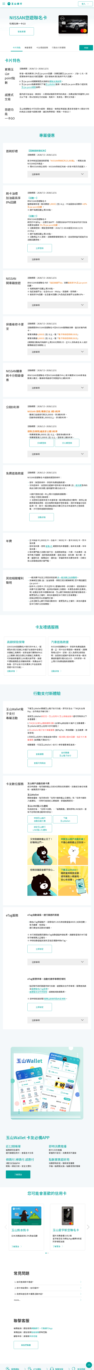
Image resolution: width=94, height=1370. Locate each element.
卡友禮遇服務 (42, 47)
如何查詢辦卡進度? (25, 1281)
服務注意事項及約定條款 (55, 998)
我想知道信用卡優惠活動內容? (30, 1293)
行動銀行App (47, 1328)
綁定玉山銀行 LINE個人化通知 (40, 828)
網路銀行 (35, 1328)
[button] (46, 1253)
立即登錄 (40, 248)
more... (17, 1299)
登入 (84, 3)
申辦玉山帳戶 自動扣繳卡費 (40, 819)
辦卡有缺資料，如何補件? (28, 1287)
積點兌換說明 (55, 81)
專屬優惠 (28, 47)
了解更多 (18, 1174)
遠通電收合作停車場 (38, 991)
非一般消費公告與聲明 (67, 577)
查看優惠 (40, 754)
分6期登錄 (41, 442)
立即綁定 (40, 948)
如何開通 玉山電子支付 (65, 754)
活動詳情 (42, 517)
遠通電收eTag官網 (39, 988)
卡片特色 (17, 47)
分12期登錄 (67, 442)
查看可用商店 (40, 763)
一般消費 (78, 485)
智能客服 (22, 31)
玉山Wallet (50, 84)
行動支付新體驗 (59, 47)
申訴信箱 (33, 1336)
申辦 (86, 47)
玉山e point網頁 (28, 87)
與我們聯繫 (26, 1345)
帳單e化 (49, 546)
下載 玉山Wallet (65, 819)
